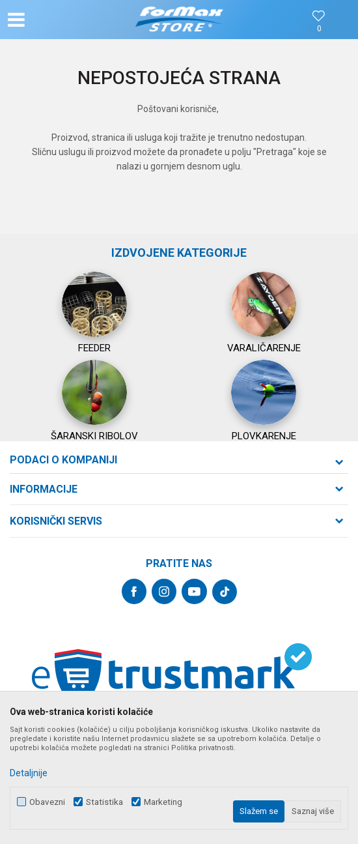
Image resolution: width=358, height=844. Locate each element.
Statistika (104, 802)
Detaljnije (29, 773)
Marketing (163, 802)
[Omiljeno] (318, 29)
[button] (60, 19)
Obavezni (47, 802)
